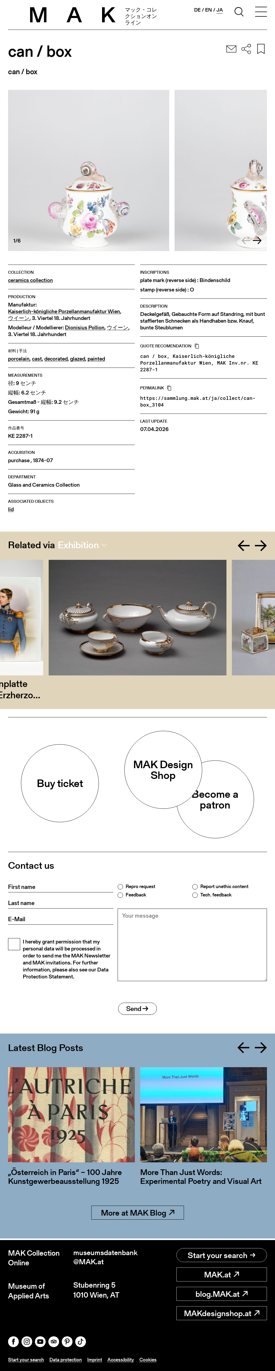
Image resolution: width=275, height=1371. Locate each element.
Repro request (140, 886)
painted (96, 358)
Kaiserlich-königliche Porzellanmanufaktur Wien (64, 311)
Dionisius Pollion (84, 327)
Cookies (148, 1359)
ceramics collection (30, 280)
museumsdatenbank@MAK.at (105, 1258)
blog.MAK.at (222, 1294)
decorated (56, 358)
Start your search (221, 1255)
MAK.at (221, 1274)
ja (219, 10)
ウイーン (19, 318)
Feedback (136, 894)
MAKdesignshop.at (221, 1313)
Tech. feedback (215, 894)
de (197, 10)
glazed (77, 358)
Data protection (65, 1359)
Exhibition (78, 545)
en (208, 10)
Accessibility (120, 1359)
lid (11, 509)
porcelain (19, 358)
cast (37, 358)
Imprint (94, 1359)
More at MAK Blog (137, 1214)
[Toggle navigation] (261, 13)
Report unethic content (224, 886)
